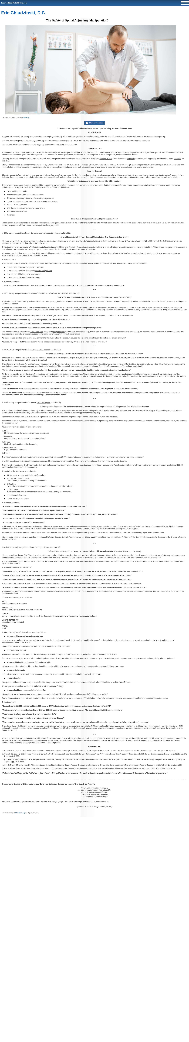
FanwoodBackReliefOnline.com (14, 3)
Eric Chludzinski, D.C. (23, 12)
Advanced (26, 118)
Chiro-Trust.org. (20, 813)
